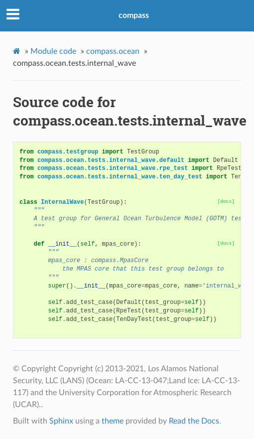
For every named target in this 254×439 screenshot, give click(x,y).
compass (134, 15)
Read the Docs (194, 421)
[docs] (226, 201)
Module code (53, 51)
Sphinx (61, 421)
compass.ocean (112, 51)
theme (113, 421)
